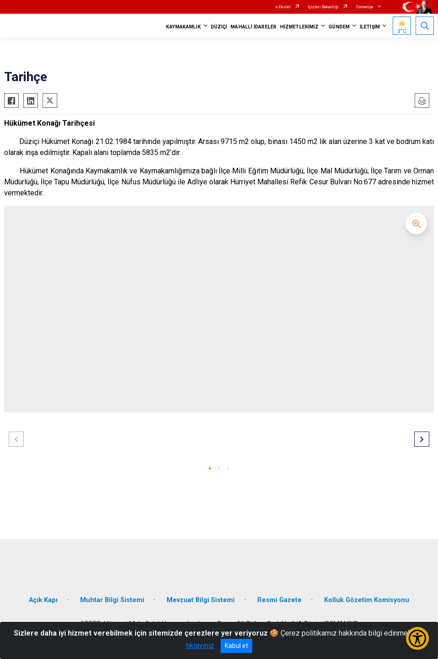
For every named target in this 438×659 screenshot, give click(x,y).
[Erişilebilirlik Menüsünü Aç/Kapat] (417, 638)
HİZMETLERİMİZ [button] (299, 27)
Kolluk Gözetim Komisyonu (366, 600)
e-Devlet (283, 7)
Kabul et (236, 645)
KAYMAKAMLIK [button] (183, 27)
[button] (210, 468)
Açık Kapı (43, 600)
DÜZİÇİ (219, 27)
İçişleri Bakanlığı (323, 7)
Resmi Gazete (279, 600)
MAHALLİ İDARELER (253, 27)
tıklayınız (200, 645)
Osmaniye (364, 7)
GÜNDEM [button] (339, 27)
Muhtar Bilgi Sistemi (112, 600)
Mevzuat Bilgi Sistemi (201, 600)
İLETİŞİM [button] (370, 27)
